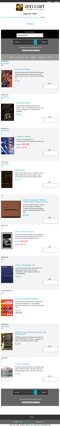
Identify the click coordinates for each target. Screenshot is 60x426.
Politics (37, 17)
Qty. (27, 57)
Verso (2, 292)
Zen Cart (44, 421)
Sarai (2, 259)
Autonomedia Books (27, 17)
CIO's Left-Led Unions (24, 231)
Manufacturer (19, 57)
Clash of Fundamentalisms (27, 299)
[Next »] (44, 42)
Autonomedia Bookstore (29, 421)
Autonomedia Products (12, 17)
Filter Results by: (30, 32)
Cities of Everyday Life (25, 265)
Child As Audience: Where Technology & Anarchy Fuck (35, 201)
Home (49, 2)
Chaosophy (20, 170)
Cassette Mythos (23, 103)
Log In (56, 2)
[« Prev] (16, 42)
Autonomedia (5, 63)
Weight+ (33, 57)
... (38, 42)
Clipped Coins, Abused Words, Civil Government (30, 333)
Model (11, 57)
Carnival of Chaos (23, 69)
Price (49, 57)
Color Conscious (22, 364)
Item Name (41, 57)
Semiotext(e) (4, 164)
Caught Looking (23, 136)
